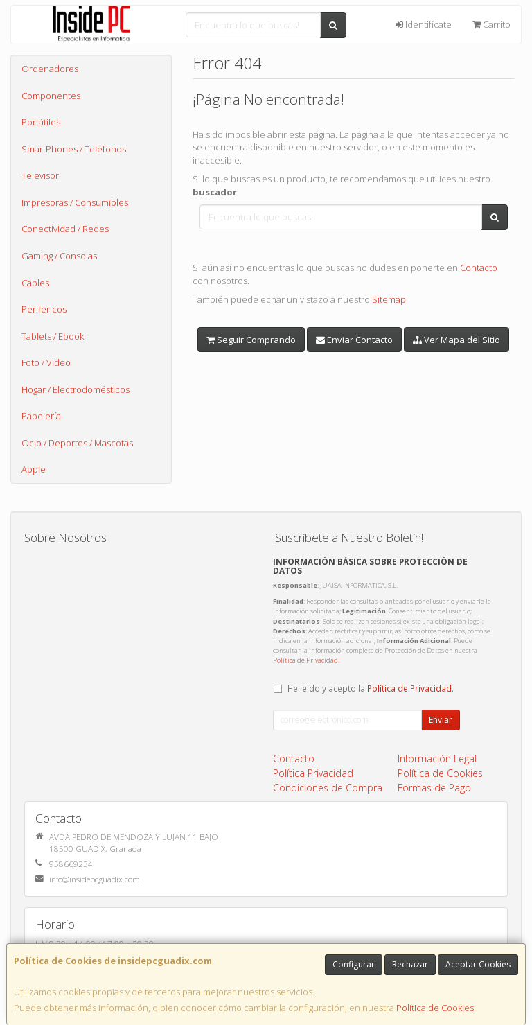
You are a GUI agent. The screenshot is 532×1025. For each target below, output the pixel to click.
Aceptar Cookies (478, 964)
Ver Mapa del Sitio (456, 339)
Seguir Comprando (251, 339)
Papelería (41, 416)
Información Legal (437, 758)
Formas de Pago (434, 787)
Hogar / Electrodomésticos (75, 389)
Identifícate (424, 24)
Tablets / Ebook (52, 336)
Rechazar (410, 964)
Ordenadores (49, 68)
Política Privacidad (313, 773)
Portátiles (40, 122)
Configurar (353, 964)
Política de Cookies (435, 1007)
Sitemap (389, 299)
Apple (33, 469)
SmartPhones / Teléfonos (73, 149)
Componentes (50, 95)
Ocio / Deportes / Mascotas (77, 443)
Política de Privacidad (305, 660)
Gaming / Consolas (59, 255)
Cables (35, 283)
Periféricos (43, 309)
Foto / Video (46, 362)
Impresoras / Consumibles (74, 202)
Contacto (478, 267)
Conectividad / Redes (65, 228)
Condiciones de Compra (327, 787)
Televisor (40, 175)
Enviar (440, 720)
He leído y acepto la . (370, 688)
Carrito (491, 24)
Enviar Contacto (354, 339)
